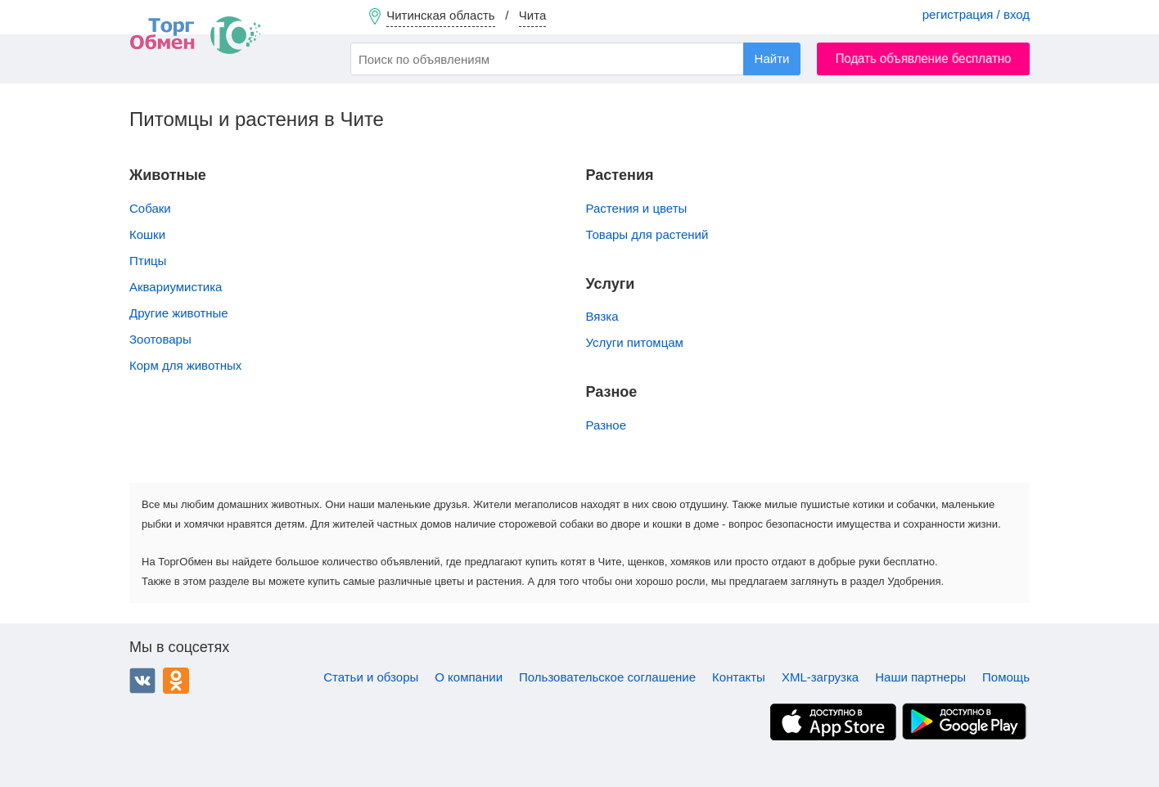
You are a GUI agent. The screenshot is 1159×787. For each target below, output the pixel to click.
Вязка (602, 316)
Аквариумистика (175, 287)
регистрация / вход (976, 14)
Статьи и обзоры (370, 677)
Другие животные (178, 313)
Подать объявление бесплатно (924, 58)
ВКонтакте (142, 681)
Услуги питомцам (634, 342)
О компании (469, 677)
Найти (772, 58)
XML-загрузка (820, 677)
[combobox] (575, 59)
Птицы (147, 261)
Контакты (738, 677)
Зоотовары (160, 339)
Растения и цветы (637, 208)
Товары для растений (647, 234)
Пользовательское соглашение (607, 677)
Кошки (147, 234)
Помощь (1006, 677)
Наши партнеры (920, 677)
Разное (606, 425)
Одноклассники (176, 681)
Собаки (150, 208)
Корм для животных (185, 365)
